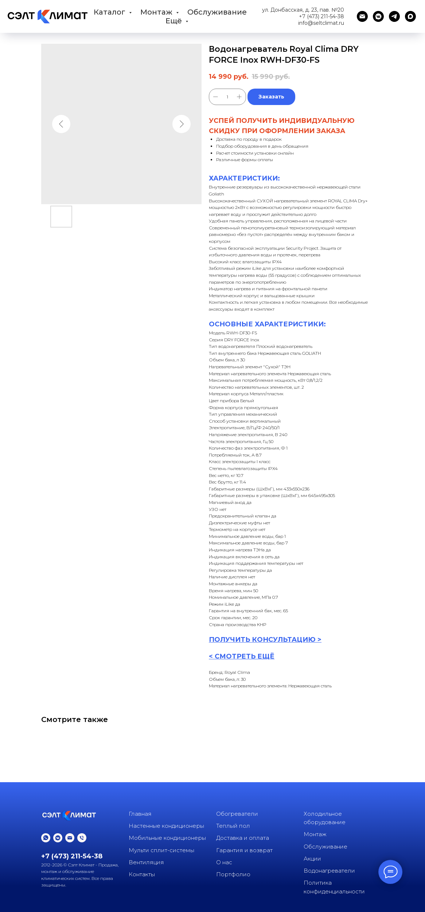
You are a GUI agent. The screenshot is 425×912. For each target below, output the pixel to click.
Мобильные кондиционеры (167, 837)
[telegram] (394, 16)
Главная (140, 813)
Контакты (142, 874)
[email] (362, 16)
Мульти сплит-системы (161, 850)
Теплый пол (233, 825)
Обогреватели (237, 813)
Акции (312, 858)
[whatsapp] (45, 837)
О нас (224, 862)
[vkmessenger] (378, 16)
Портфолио (233, 874)
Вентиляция (146, 862)
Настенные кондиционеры (166, 825)
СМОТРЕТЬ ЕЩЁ (244, 656)
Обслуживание (217, 12)
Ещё (174, 20)
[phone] (81, 837)
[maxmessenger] (410, 16)
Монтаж (157, 12)
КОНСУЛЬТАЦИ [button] (280, 640)
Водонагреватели (329, 870)
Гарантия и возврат (244, 850)
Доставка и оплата (242, 837)
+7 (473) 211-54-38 (321, 16)
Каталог (110, 12)
